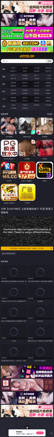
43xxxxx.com (27, 56)
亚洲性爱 (13, 83)
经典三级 (25, 86)
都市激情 (13, 97)
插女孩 (13, 105)
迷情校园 (13, 101)
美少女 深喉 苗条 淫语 (8, 253)
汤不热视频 (48, 105)
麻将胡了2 (13, 71)
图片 (3, 91)
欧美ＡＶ (36, 75)
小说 (3, 99)
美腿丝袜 (13, 93)
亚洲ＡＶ (13, 75)
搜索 (49, 61)
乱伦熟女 (36, 86)
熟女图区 (36, 93)
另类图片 (48, 93)
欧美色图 (36, 90)
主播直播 (36, 78)
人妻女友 (36, 97)
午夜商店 (25, 105)
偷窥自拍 (13, 90)
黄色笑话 (36, 101)
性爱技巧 (48, 101)
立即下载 (40, 433)
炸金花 (25, 71)
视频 (3, 77)
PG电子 (13, 68)
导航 (3, 106)
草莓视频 (36, 105)
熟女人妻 (13, 78)
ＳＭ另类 (48, 78)
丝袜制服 (25, 78)
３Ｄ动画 (48, 75)
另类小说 (25, 101)
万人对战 (36, 68)
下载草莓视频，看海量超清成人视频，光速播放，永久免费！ (31, 248)
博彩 (3, 69)
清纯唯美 (25, 93)
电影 (3, 84)
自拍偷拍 (25, 75)
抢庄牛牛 (48, 71)
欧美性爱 (48, 83)
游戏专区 (48, 68)
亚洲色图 (25, 90)
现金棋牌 (36, 71)
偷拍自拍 (25, 83)
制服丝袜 (13, 86)
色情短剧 (25, 108)
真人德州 (25, 68)
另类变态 (48, 86)
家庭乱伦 (25, 97)
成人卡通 (36, 83)
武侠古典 (48, 97)
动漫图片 (48, 90)
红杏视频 (13, 108)
